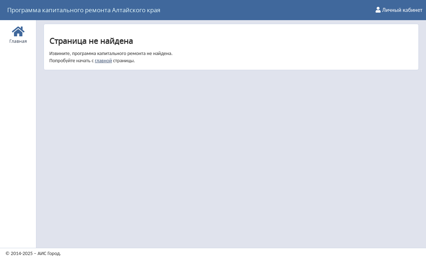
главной (103, 61)
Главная (18, 34)
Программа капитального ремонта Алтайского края (83, 10)
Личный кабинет (399, 9)
